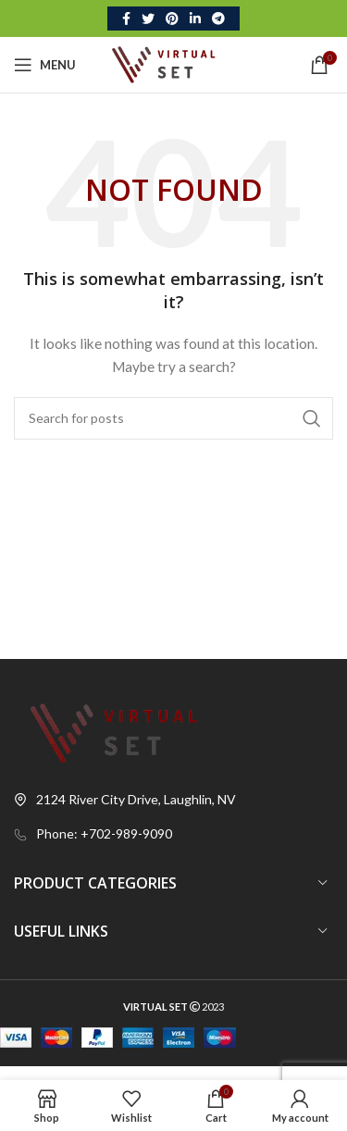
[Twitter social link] (148, 18)
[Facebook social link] (126, 18)
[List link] (173, 834)
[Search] (173, 418)
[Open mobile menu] (45, 64)
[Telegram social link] (218, 18)
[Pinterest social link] (172, 18)
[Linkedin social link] (195, 18)
